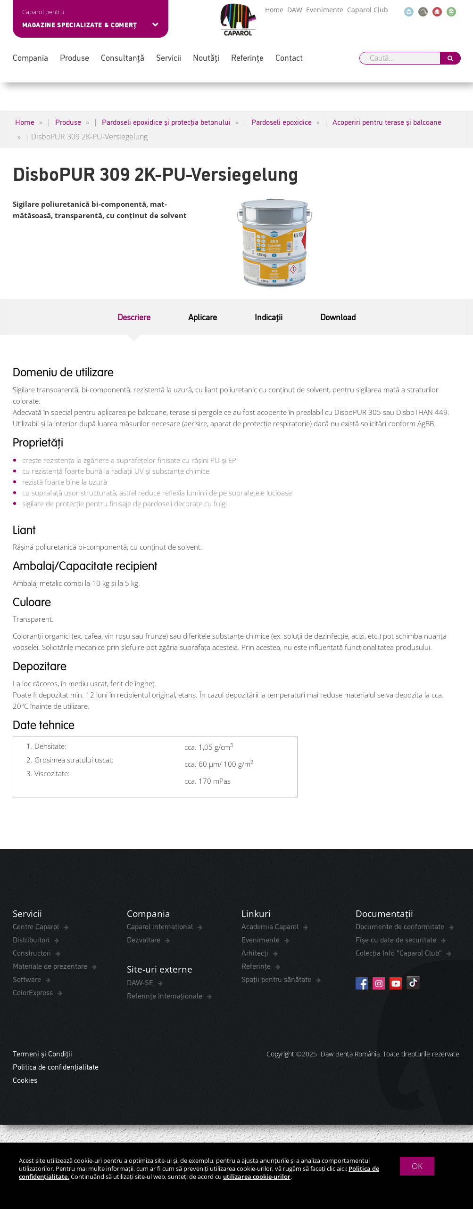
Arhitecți (255, 954)
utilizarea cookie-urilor (256, 1176)
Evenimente (324, 9)
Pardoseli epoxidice (281, 121)
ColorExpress (34, 993)
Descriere (133, 316)
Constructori (33, 954)
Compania (30, 57)
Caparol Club (367, 9)
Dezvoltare (144, 940)
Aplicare (202, 316)
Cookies (25, 1082)
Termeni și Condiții (42, 1055)
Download (338, 316)
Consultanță (122, 57)
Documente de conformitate (401, 927)
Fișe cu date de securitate (397, 940)
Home (274, 9)
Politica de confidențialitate (56, 1068)
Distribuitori (32, 940)
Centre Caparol (37, 927)
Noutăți (206, 57)
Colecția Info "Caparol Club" (400, 954)
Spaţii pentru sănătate (277, 980)
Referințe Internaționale (165, 997)
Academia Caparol (270, 927)
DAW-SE (141, 984)
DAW (294, 9)
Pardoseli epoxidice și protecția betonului (166, 121)
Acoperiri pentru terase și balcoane (386, 121)
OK (417, 1165)
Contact (289, 57)
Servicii (168, 57)
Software (28, 980)
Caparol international (161, 927)
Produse (74, 57)
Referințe (247, 57)
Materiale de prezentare (51, 967)
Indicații (268, 316)
